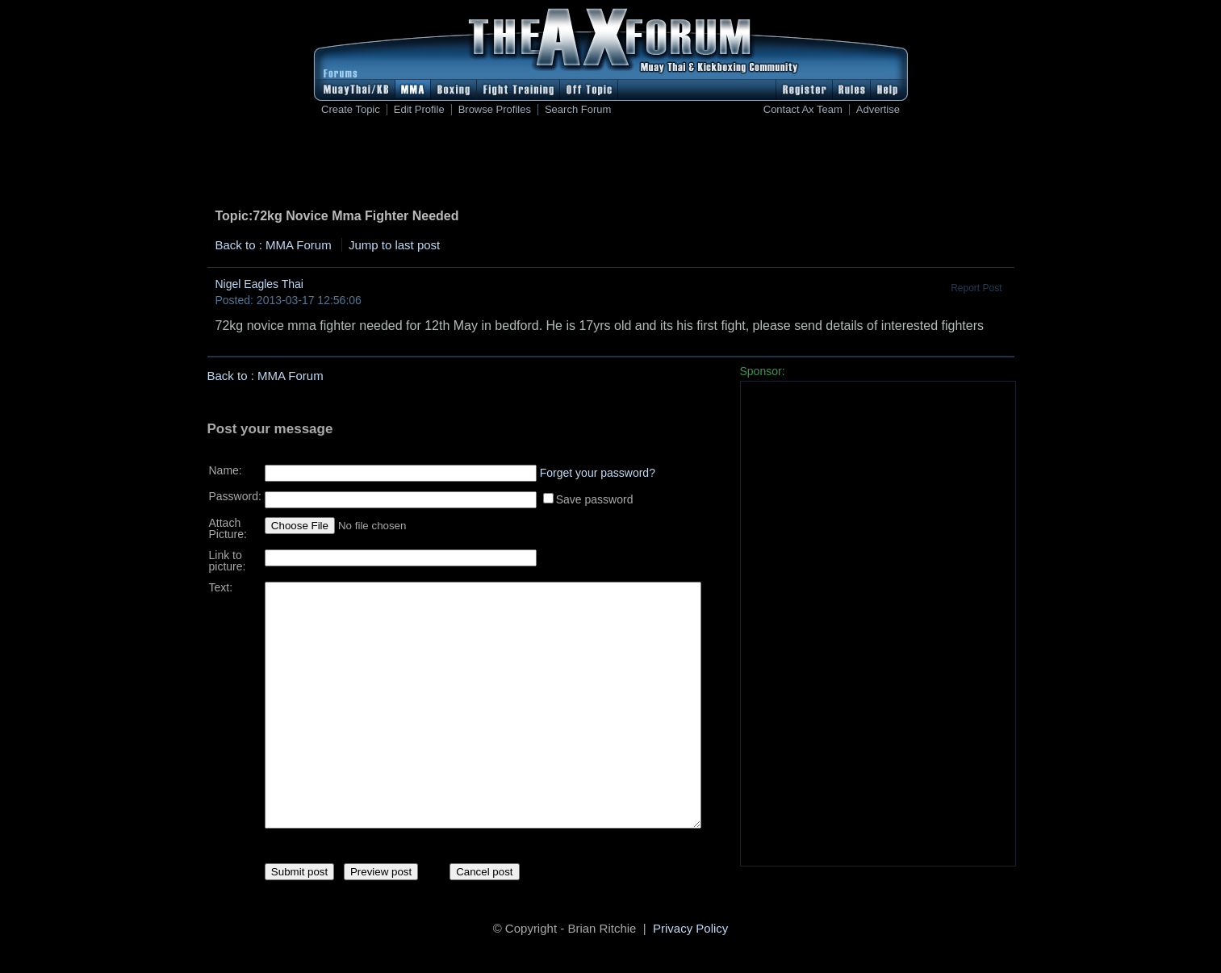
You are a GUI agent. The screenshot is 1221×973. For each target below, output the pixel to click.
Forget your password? (597, 467)
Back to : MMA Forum (273, 245)
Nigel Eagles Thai (259, 284)
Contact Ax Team (803, 109)
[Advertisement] (611, 165)
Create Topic (350, 109)
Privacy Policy (690, 931)
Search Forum (578, 109)
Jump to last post (394, 245)
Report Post (976, 288)
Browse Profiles (494, 109)
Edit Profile (419, 109)
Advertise (878, 109)
